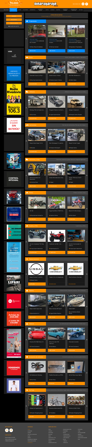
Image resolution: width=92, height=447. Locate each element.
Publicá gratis (14, 23)
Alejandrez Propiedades (75, 47)
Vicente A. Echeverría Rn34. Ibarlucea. (75, 41)
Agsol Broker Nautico (55, 313)
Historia (29, 437)
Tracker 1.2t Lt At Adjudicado (56, 277)
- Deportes (79, 434)
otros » (84, 390)
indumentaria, (79, 390)
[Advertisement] (14, 38)
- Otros (78, 439)
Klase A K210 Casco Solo (36, 308)
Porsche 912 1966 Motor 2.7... (37, 342)
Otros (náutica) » (82, 290)
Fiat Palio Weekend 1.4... (75, 75)
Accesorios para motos (79, 357)
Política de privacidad (32, 440)
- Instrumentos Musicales (82, 437)
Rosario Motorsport (54, 147)
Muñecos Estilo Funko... (75, 408)
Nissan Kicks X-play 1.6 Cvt (36, 143)
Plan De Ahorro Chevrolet (75, 277)
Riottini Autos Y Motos (55, 75)
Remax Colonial (53, 47)
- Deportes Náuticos (66, 435)
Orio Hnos (33, 114)
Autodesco (52, 346)
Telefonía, (48, 390)
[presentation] (26, 38)
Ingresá (14, 16)
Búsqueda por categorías (32, 439)
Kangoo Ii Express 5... (74, 110)
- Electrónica (65, 442)
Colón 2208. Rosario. (55, 41)
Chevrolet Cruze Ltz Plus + (36, 75)
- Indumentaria (80, 435)
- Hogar (78, 430)
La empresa (30, 430)
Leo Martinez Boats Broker (74, 312)
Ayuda (29, 435)
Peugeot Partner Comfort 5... (56, 110)
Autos (49, 429)
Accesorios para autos (52, 442)
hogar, (65, 390)
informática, (60, 390)
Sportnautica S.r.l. (54, 248)
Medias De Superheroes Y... (36, 408)
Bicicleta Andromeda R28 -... (56, 408)
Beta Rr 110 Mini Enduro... (75, 210)
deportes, (72, 390)
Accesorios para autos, (68, 357)
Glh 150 (31, 210)
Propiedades (65, 430)
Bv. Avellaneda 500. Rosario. (37, 41)
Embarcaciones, (64, 290)
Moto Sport (72, 215)
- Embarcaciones (66, 434)
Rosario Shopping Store (36, 413)
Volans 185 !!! (72, 308)
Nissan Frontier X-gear (74, 143)
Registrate (14, 19)
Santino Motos (53, 215)
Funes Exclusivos (34, 346)
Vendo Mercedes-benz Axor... (56, 177)
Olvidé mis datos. (14, 26)
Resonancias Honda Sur (36, 215)
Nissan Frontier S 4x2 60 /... (36, 277)
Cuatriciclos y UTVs (52, 437)
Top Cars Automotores (36, 80)
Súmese (29, 432)
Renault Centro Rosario (75, 114)
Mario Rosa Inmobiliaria (36, 47)
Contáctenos (30, 442)
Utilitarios (50, 430)
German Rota (34, 182)
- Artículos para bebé (81, 432)
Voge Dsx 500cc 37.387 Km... (56, 210)
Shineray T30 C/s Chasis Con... (37, 110)
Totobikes (52, 413)
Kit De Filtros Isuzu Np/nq (75, 375)
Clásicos (49, 440)
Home (29, 429)
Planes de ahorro (51, 439)
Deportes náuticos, (73, 290)
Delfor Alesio (72, 80)
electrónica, (54, 390)
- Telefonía (65, 440)
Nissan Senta (73, 147)
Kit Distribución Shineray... (36, 375)
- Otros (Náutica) (66, 437)
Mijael (51, 182)
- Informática (79, 429)
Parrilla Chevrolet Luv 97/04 (56, 375)
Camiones (50, 434)
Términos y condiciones (32, 434)
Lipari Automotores (54, 114)
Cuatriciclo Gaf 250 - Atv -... (55, 244)
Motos (49, 435)
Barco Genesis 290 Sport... (55, 308)
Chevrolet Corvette (73, 342)
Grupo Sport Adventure (36, 248)
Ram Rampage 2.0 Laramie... (56, 143)
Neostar (32, 147)
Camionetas (50, 432)
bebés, (68, 390)
